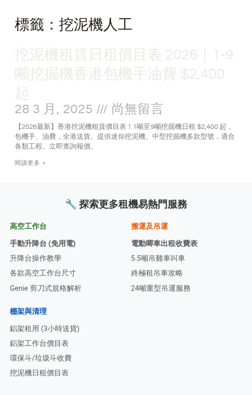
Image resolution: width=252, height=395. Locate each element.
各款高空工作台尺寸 (43, 273)
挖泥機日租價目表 (39, 372)
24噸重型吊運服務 (161, 288)
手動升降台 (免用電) (43, 243)
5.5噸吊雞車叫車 (158, 258)
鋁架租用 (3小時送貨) (45, 328)
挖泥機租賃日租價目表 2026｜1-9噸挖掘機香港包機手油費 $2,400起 (124, 74)
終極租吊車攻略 (157, 273)
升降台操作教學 (35, 258)
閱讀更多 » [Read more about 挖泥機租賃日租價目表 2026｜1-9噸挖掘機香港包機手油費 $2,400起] (30, 162)
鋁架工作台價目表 (39, 343)
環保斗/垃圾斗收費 (41, 358)
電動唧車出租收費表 (164, 243)
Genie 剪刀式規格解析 (46, 288)
